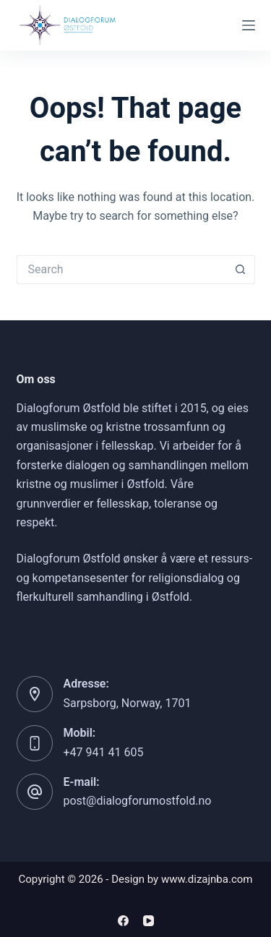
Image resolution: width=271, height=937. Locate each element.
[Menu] (248, 25)
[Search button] (240, 269)
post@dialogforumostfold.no (138, 801)
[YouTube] (148, 920)
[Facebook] (123, 920)
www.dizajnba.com (207, 879)
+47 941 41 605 (104, 752)
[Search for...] (121, 269)
